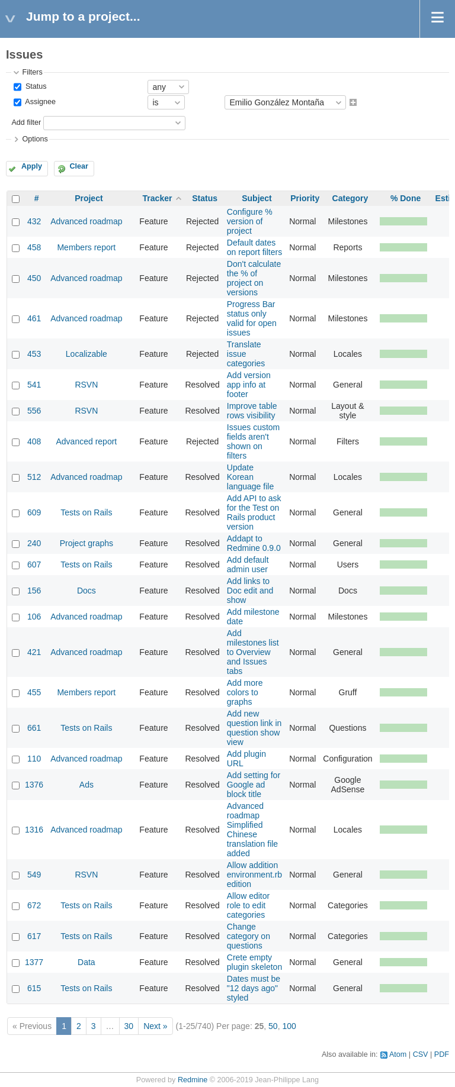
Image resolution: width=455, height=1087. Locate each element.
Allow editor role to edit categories (248, 905)
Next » (155, 1026)
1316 (34, 829)
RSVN (86, 384)
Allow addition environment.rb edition (254, 874)
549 (34, 874)
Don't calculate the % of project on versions (254, 278)
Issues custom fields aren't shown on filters (253, 441)
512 (34, 477)
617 (34, 936)
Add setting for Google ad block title (253, 784)
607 (34, 564)
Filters (32, 72)
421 (34, 652)
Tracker (157, 198)
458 (34, 247)
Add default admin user (248, 564)
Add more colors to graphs (245, 692)
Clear (78, 166)
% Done (405, 198)
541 (34, 384)
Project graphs (86, 543)
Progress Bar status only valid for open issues (252, 318)
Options (34, 139)
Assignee (39, 102)
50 (273, 1026)
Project (88, 198)
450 (34, 278)
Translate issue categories (246, 354)
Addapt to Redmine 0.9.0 (254, 543)
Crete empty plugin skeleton (254, 962)
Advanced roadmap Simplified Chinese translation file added (252, 829)
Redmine (192, 1080)
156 (34, 590)
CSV (420, 1054)
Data (86, 962)
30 (129, 1026)
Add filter (26, 122)
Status (34, 86)
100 (289, 1026)
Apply (31, 166)
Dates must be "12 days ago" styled (253, 988)
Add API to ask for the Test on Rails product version (254, 512)
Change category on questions (248, 936)
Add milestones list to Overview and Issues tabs (253, 652)
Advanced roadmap (86, 221)
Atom (397, 1054)
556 (34, 410)
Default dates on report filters (254, 247)
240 (34, 543)
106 (34, 616)
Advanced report (86, 441)
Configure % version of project (250, 221)
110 (34, 758)
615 (34, 988)
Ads (86, 784)
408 (34, 441)
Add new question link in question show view (254, 728)
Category (350, 198)
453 (34, 354)
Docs (86, 590)
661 (34, 728)
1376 (34, 784)
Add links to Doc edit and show (250, 590)
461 (34, 318)
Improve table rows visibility (252, 410)
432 (34, 221)
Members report (86, 247)
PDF (441, 1054)
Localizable (86, 354)
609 (34, 512)
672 (34, 905)
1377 (34, 962)
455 (34, 692)
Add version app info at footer (249, 384)
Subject (257, 198)
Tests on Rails (86, 512)
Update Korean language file (250, 477)
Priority (304, 198)
